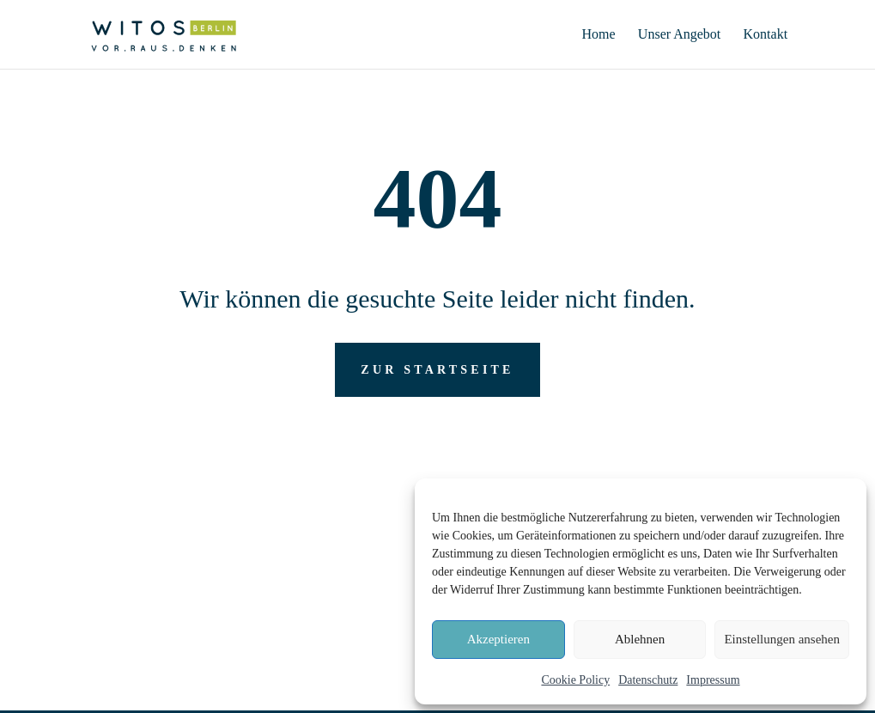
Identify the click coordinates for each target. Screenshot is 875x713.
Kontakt (766, 34)
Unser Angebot (679, 34)
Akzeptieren (498, 639)
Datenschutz (648, 679)
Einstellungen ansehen (782, 639)
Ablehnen (640, 639)
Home (599, 34)
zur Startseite (437, 369)
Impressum (712, 679)
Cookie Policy (575, 679)
